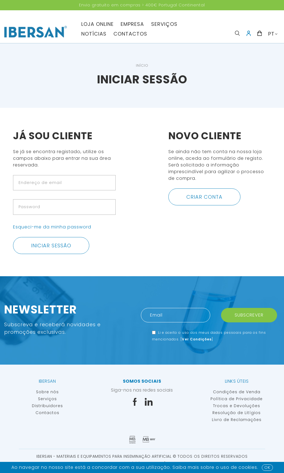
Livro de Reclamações (237, 419)
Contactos (130, 33)
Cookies (248, 467)
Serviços (164, 24)
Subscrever (249, 315)
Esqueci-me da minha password (52, 227)
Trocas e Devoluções (236, 406)
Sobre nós (47, 392)
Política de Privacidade (237, 399)
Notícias (93, 33)
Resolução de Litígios (236, 412)
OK (267, 467)
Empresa (132, 24)
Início (142, 65)
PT (271, 33)
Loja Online (97, 24)
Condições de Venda (236, 392)
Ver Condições (197, 339)
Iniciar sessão (51, 245)
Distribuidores (47, 406)
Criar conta (204, 196)
